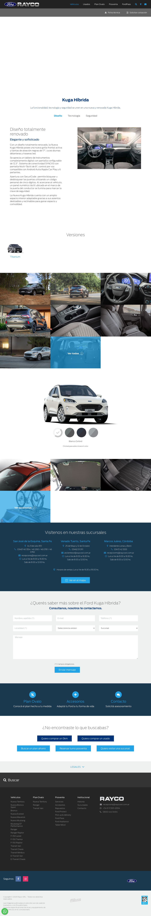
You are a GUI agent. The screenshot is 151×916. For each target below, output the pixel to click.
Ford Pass (59, 818)
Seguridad (91, 116)
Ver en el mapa (77, 580)
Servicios (59, 802)
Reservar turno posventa (73, 748)
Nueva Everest (17, 814)
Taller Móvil (60, 825)
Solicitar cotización (137, 13)
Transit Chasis (17, 849)
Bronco (14, 811)
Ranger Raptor (17, 833)
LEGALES (77, 767)
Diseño (58, 116)
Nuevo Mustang (18, 821)
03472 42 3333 (120, 549)
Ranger (14, 829)
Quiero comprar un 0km (54, 738)
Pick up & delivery (63, 815)
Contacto (81, 808)
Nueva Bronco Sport (17, 806)
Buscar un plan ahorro (33, 748)
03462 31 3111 (77, 549)
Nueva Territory (17, 802)
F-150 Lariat (16, 836)
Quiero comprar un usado (96, 738)
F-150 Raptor (16, 843)
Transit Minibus (17, 853)
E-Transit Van (17, 856)
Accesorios (60, 805)
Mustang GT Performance (17, 825)
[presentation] (33, 668)
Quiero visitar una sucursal (115, 748)
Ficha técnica (112, 13)
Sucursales (82, 805)
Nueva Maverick (18, 817)
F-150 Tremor (17, 839)
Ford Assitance (62, 822)
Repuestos (60, 808)
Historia (81, 802)
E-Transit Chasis (18, 859)
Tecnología (74, 116)
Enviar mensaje (67, 670)
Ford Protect (61, 812)
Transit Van (16, 846)
